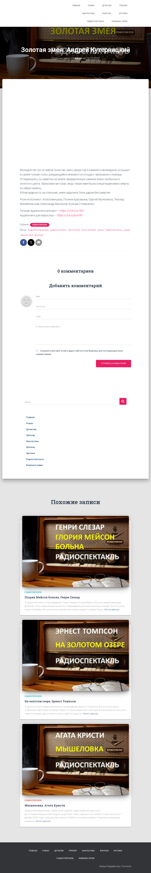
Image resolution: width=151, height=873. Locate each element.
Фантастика (88, 13)
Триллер (123, 5)
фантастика (27, 235)
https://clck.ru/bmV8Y (70, 215)
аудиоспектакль (58, 230)
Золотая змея (88, 230)
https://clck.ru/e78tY (72, 210)
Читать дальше (111, 609)
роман (126, 230)
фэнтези (39, 235)
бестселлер (74, 230)
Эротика (123, 13)
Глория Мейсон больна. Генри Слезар (52, 597)
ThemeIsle (126, 866)
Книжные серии (119, 21)
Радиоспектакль (95, 21)
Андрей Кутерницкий (38, 230)
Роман (91, 5)
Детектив (107, 5)
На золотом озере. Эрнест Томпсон (50, 701)
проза (100, 230)
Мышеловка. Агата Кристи (45, 805)
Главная (76, 5)
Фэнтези (106, 13)
